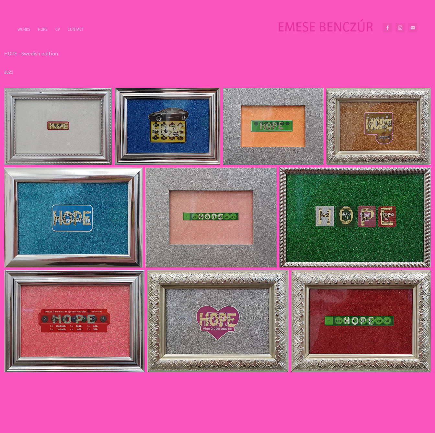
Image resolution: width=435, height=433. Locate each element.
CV (57, 29)
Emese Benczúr (325, 26)
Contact (76, 29)
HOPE (42, 29)
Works (23, 29)
